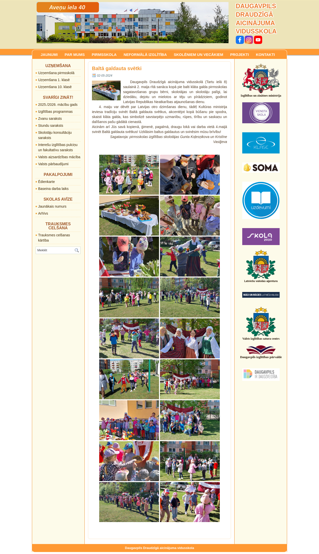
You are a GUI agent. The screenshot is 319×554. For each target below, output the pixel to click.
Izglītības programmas (55, 112)
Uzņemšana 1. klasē (54, 80)
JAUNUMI (49, 54)
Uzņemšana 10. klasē (55, 87)
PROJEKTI (239, 54)
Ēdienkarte (46, 182)
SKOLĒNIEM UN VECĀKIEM (198, 54)
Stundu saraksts (50, 126)
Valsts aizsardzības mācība (59, 157)
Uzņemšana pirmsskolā (56, 73)
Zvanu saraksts (50, 119)
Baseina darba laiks (53, 189)
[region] (133, 22)
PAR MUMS (75, 54)
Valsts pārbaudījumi (53, 164)
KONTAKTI (265, 54)
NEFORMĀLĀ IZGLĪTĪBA (145, 54)
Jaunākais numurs (52, 206)
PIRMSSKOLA (104, 54)
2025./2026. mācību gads (58, 105)
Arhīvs (43, 213)
